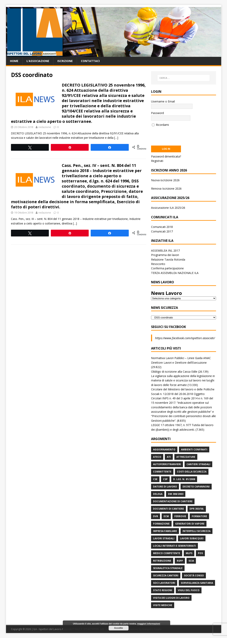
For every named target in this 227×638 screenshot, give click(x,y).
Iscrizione (65, 61)
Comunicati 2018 (162, 227)
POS (200, 553)
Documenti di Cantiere (168, 508)
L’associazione (38, 61)
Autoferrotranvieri (167, 464)
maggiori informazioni (148, 623)
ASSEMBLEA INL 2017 (165, 250)
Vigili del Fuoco (188, 590)
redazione (44, 127)
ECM (166, 516)
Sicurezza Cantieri (165, 575)
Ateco (157, 457)
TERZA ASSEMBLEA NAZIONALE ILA (175, 273)
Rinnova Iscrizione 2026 (166, 188)
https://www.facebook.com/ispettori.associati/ (185, 338)
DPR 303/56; (197, 508)
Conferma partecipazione (167, 268)
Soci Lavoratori (164, 583)
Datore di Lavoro (165, 486)
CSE (155, 479)
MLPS (189, 553)
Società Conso (194, 575)
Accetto (118, 628)
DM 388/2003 (175, 494)
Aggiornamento (164, 449)
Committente (162, 471)
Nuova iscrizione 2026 (165, 180)
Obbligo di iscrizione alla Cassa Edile (174, 371)
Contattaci (90, 61)
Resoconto (158, 264)
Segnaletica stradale (168, 568)
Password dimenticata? (166, 156)
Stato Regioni (162, 590)
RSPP (180, 560)
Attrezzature (185, 457)
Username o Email (163, 101)
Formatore (199, 516)
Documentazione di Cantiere (173, 501)
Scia (191, 560)
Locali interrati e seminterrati (174, 545)
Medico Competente (166, 553)
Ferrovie (180, 516)
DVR (155, 516)
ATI (169, 457)
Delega (157, 494)
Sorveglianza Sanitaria (197, 583)
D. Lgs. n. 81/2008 (184, 479)
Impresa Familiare (165, 531)
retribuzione (162, 560)
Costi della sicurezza (191, 471)
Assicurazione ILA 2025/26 (168, 208)
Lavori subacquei (191, 538)
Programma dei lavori (165, 255)
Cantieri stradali (198, 464)
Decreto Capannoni (196, 486)
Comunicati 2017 (162, 231)
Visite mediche (162, 605)
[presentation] (181, 135)
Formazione (161, 523)
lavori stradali (163, 538)
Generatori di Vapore (189, 523)
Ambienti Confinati (194, 449)
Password (157, 113)
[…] (116, 138)
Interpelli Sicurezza (196, 531)
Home (14, 61)
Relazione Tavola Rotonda (168, 259)
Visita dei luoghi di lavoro (171, 598)
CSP (165, 479)
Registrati (157, 161)
